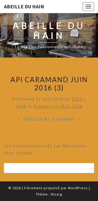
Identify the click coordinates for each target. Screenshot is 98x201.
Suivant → (68, 119)
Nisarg (56, 194)
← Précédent (34, 119)
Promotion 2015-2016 (58, 106)
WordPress (78, 188)
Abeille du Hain (24, 6)
